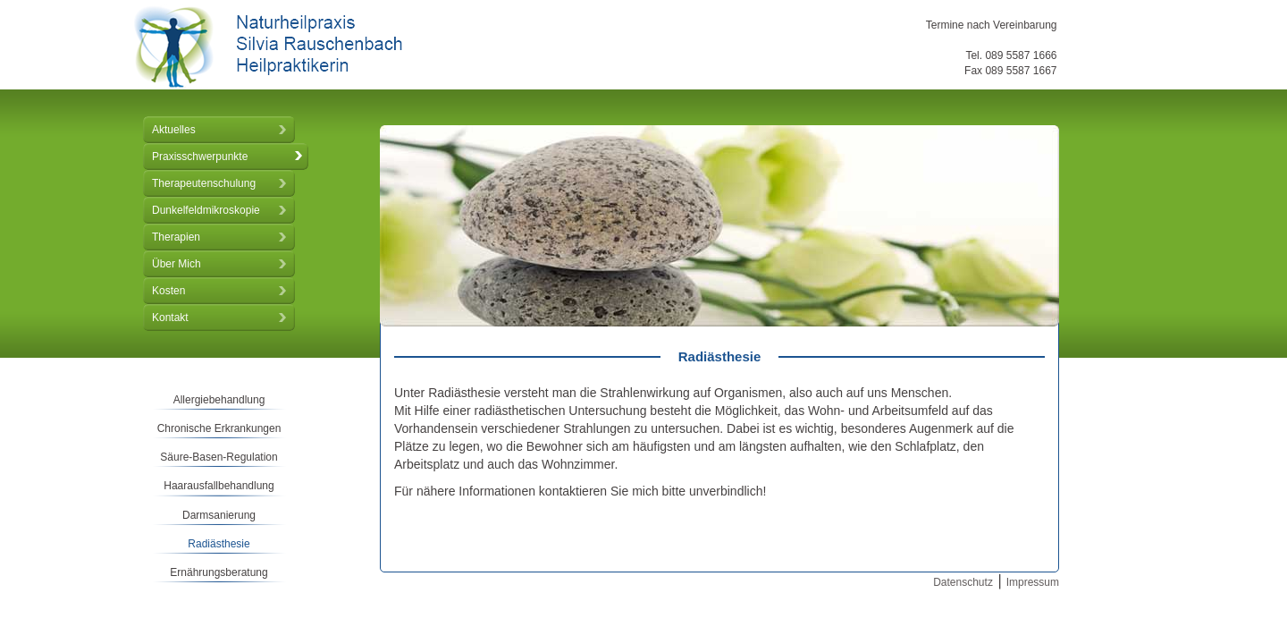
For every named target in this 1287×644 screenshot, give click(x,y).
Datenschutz (963, 582)
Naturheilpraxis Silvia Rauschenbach (268, 46)
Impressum (1032, 582)
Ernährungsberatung (218, 572)
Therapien (176, 237)
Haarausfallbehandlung (218, 485)
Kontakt (170, 317)
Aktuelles (174, 129)
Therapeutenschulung (204, 183)
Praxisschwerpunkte (200, 156)
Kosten (168, 290)
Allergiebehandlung (219, 400)
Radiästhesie (218, 544)
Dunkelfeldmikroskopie (206, 210)
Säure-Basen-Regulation (218, 457)
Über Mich (176, 264)
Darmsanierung (219, 515)
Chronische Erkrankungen (219, 428)
